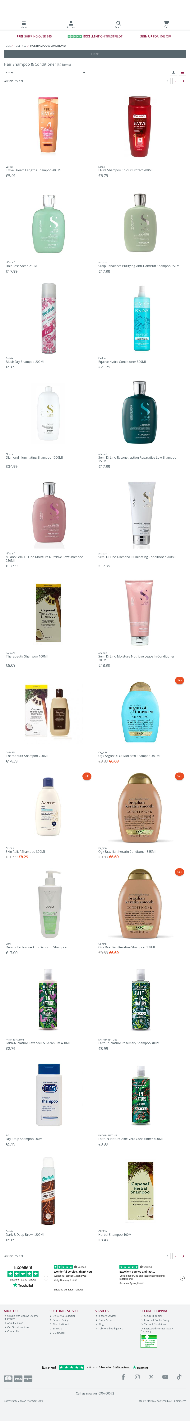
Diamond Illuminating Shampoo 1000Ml (34, 457)
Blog (100, 1324)
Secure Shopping (151, 1316)
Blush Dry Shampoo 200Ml (25, 362)
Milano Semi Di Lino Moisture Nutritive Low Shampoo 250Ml (44, 559)
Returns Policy (59, 1320)
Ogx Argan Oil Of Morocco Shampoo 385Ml (129, 756)
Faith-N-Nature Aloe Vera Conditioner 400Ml (130, 1139)
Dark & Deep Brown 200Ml (25, 1234)
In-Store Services (106, 1316)
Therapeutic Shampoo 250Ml (27, 756)
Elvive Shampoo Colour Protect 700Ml (125, 170)
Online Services (105, 1320)
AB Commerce (178, 1401)
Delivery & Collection (63, 1316)
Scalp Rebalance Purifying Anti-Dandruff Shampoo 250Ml (139, 266)
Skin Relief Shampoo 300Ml (25, 851)
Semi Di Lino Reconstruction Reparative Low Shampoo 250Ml (137, 459)
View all (19, 81)
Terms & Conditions (153, 1324)
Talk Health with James (109, 1328)
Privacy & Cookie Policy (155, 1320)
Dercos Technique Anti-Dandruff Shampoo (36, 947)
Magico (151, 1401)
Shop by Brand (59, 1324)
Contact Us (12, 1331)
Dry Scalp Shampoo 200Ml (24, 1139)
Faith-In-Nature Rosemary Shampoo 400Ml (129, 1043)
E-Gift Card (57, 1332)
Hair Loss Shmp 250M (21, 266)
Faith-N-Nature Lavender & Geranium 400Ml (38, 1043)
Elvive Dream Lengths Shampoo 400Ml (33, 170)
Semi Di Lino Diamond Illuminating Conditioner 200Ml (136, 557)
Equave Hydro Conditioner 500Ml (122, 362)
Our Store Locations (17, 1327)
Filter (95, 54)
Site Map (56, 1328)
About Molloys (14, 1323)
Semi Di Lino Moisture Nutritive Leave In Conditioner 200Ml (136, 658)
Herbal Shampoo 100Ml (115, 1234)
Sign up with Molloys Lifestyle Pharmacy (21, 1317)
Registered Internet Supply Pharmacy (157, 1330)
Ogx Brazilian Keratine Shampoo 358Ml (126, 947)
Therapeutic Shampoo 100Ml (27, 656)
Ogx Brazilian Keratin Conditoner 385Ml (126, 851)
